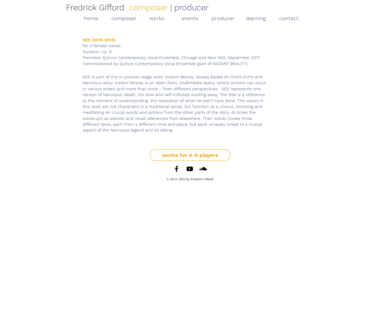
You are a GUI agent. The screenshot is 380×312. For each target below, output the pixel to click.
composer (148, 7)
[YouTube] (190, 169)
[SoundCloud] (203, 169)
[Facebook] (176, 169)
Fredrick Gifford (95, 7)
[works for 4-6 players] (190, 155)
